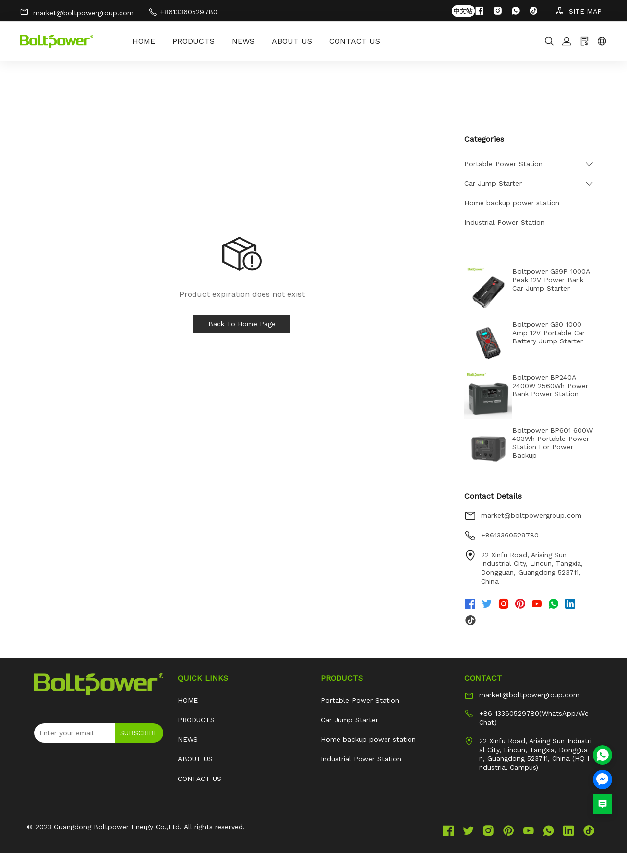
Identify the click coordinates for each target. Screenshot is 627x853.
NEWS (243, 41)
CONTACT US (354, 41)
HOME (143, 41)
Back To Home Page (242, 324)
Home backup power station (511, 203)
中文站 (463, 11)
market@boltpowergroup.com (77, 12)
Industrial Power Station (504, 222)
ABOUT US (292, 41)
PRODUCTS (193, 41)
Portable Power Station (503, 164)
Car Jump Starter (493, 183)
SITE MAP (579, 11)
